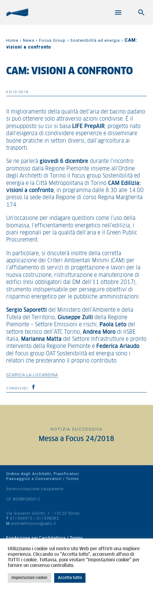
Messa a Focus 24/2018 (76, 439)
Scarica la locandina (32, 374)
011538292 (48, 518)
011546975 (21, 518)
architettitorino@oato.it (33, 523)
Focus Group (52, 40)
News (28, 40)
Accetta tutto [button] (70, 578)
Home (12, 40)
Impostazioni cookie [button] (29, 578)
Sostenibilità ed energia (95, 40)
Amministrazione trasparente (34, 489)
